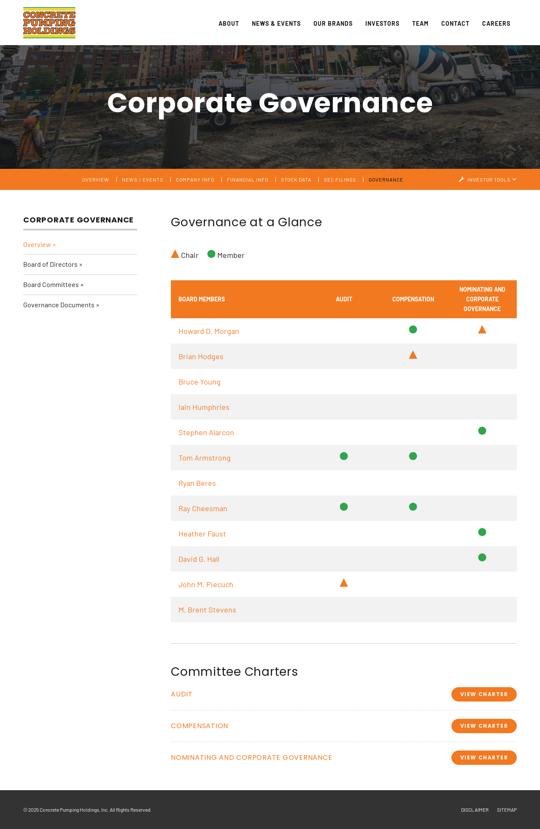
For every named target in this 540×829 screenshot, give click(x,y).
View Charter (484, 694)
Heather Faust (202, 533)
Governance (386, 179)
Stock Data (296, 179)
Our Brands (333, 23)
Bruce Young (199, 381)
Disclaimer (475, 809)
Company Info (195, 179)
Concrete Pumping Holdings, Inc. (74, 810)
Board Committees (51, 284)
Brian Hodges (201, 356)
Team (420, 23)
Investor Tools (489, 179)
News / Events (142, 179)
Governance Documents (58, 305)
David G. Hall (198, 559)
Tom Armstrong (204, 457)
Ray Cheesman (202, 508)
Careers (496, 23)
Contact (455, 23)
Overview (95, 179)
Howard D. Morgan (208, 331)
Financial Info (247, 179)
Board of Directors (50, 264)
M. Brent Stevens (207, 609)
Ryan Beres (197, 483)
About (229, 23)
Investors (382, 23)
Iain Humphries (204, 407)
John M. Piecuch (205, 584)
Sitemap (507, 809)
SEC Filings (340, 179)
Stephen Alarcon (206, 432)
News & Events (276, 23)
